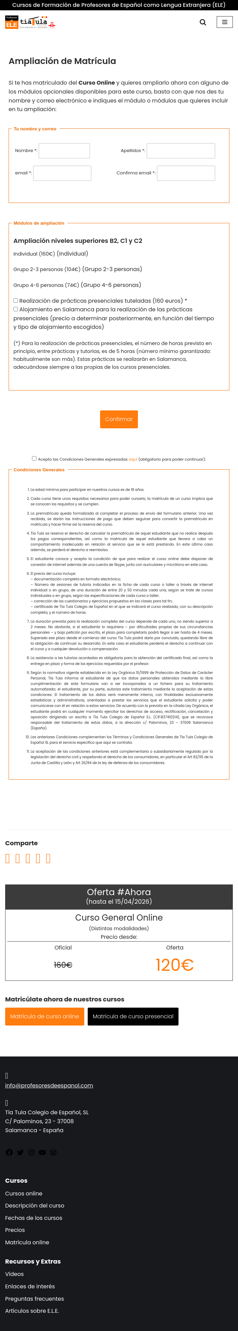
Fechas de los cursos (33, 1218)
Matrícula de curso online (44, 1016)
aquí (133, 459)
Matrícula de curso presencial (133, 1016)
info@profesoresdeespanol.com (49, 1086)
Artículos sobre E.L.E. (32, 1311)
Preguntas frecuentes (34, 1299)
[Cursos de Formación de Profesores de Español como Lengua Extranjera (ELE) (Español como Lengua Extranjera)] (31, 22)
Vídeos (14, 1274)
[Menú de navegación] (225, 22)
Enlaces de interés (30, 1286)
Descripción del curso (34, 1206)
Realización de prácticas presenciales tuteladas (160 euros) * (100, 301)
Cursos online (23, 1194)
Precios (15, 1230)
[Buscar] (202, 22)
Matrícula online (27, 1242)
